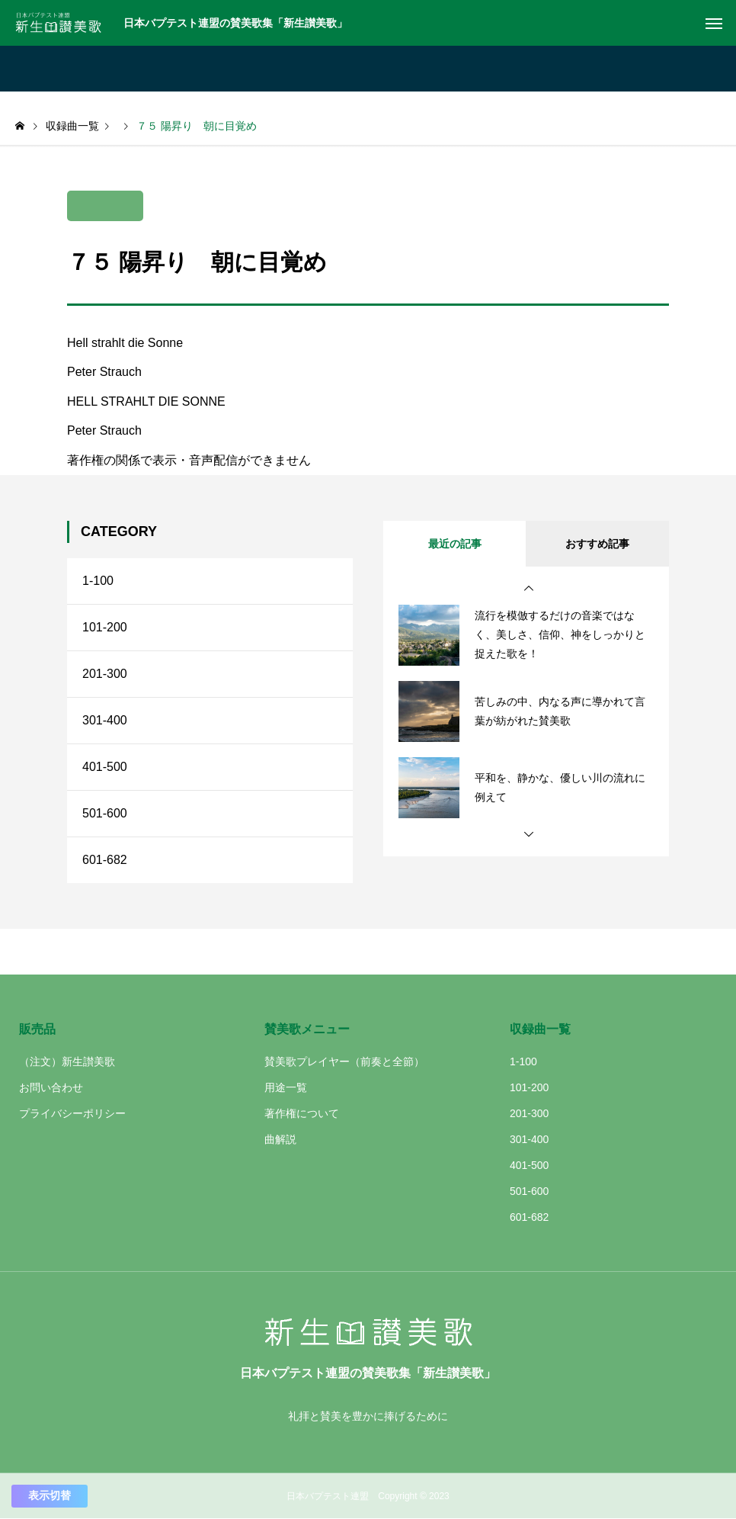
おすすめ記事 (597, 544)
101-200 (104, 627)
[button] (529, 589)
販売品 (37, 1029)
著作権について (301, 1113)
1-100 (98, 580)
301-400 (104, 720)
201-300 (104, 673)
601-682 (104, 859)
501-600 (104, 813)
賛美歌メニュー (307, 1029)
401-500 (104, 766)
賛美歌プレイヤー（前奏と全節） (344, 1061)
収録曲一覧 (540, 1029)
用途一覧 (285, 1087)
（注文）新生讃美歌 (67, 1061)
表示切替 (49, 1495)
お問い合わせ (51, 1087)
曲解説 (280, 1139)
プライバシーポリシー (72, 1113)
